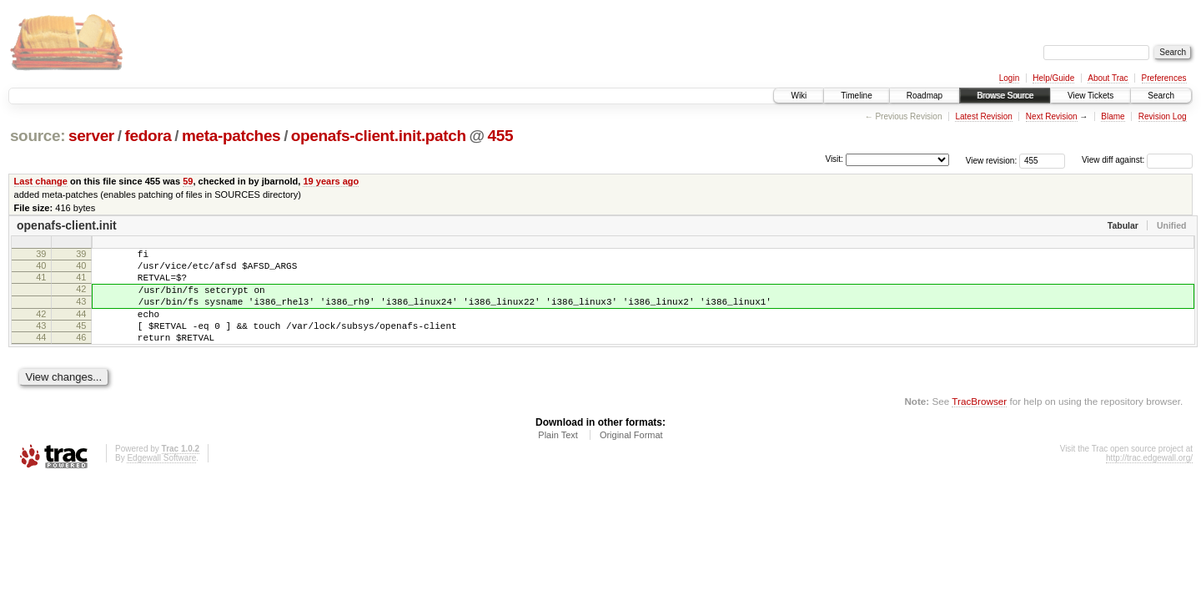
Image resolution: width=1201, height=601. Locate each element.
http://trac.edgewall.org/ (1149, 480)
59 (188, 181)
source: (37, 135)
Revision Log (1162, 116)
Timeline (856, 95)
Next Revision (1052, 116)
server (91, 135)
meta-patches (231, 135)
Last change (41, 181)
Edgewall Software (161, 480)
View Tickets (1090, 95)
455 (501, 135)
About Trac (1108, 78)
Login (1009, 78)
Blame (1112, 116)
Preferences (1164, 78)
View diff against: (1137, 159)
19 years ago (331, 181)
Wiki (799, 95)
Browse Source (1005, 95)
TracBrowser (979, 423)
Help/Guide (1053, 78)
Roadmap (924, 95)
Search (1161, 95)
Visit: (834, 159)
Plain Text (558, 457)
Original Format (631, 457)
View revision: (992, 159)
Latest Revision (983, 116)
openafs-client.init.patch (378, 135)
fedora (147, 135)
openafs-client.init (67, 225)
